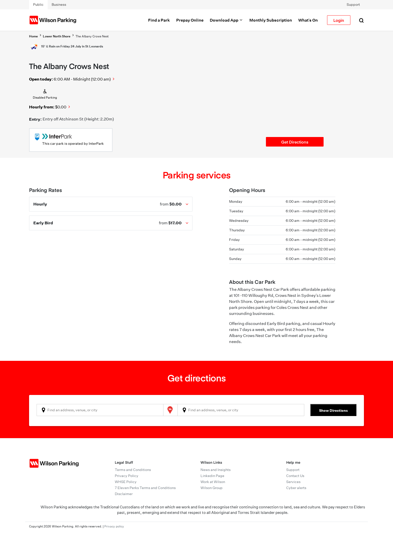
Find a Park (159, 20)
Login (338, 20)
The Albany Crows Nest (92, 36)
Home (33, 36)
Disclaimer (124, 494)
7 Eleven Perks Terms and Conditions (145, 488)
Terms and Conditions (133, 470)
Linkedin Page (212, 476)
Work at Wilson (213, 482)
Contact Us (295, 476)
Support (353, 5)
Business (59, 5)
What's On (308, 20)
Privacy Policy (126, 476)
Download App (226, 20)
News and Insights (216, 470)
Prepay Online (190, 20)
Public (38, 5)
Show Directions (333, 410)
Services (293, 482)
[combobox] (100, 410)
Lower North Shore (56, 36)
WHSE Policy (126, 482)
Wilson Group (212, 488)
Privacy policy (114, 526)
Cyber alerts (296, 488)
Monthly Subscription (270, 20)
